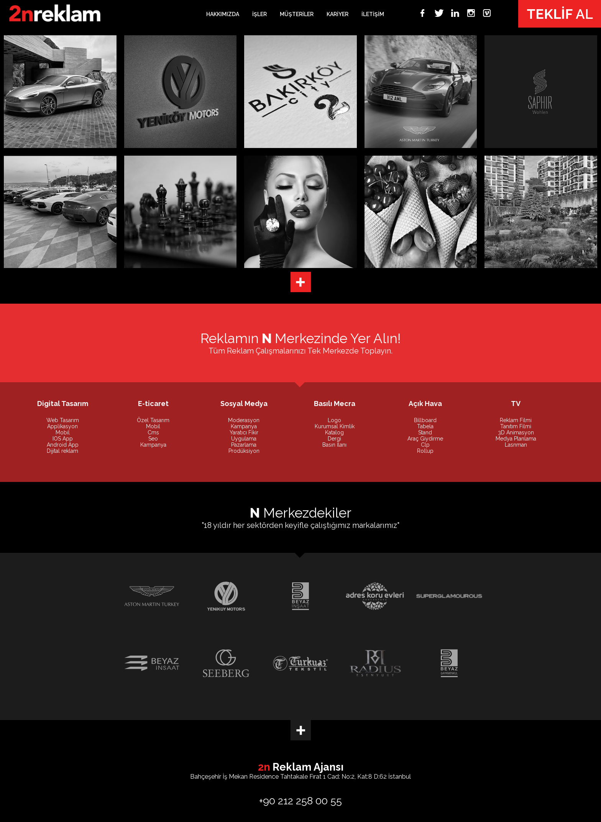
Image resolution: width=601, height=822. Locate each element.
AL (560, 14)
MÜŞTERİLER (297, 14)
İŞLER (259, 14)
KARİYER (337, 14)
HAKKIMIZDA (222, 14)
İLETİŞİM (372, 14)
